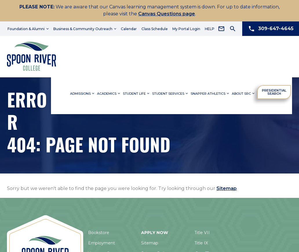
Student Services (170, 92)
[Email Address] (221, 28)
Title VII (202, 232)
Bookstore (98, 232)
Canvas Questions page (166, 14)
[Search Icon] (232, 28)
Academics (109, 92)
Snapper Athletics (210, 92)
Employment (101, 243)
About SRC (243, 92)
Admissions (82, 92)
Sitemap (226, 188)
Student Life (136, 92)
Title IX (201, 243)
